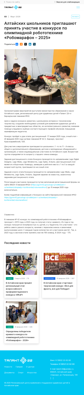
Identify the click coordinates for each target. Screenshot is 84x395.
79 (27, 278)
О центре (30, 367)
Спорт (21, 373)
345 (30, 327)
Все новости (75, 16)
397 (72, 278)
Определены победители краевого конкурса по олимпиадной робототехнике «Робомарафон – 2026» (20, 335)
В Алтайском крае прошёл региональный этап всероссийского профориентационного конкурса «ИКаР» (19, 289)
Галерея (19, 367)
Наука (10, 278)
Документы (9, 373)
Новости (8, 367)
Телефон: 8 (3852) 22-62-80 (62, 364)
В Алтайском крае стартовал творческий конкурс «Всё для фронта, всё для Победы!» (58, 286)
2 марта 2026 (20, 278)
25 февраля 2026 (63, 278)
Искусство (49, 278)
